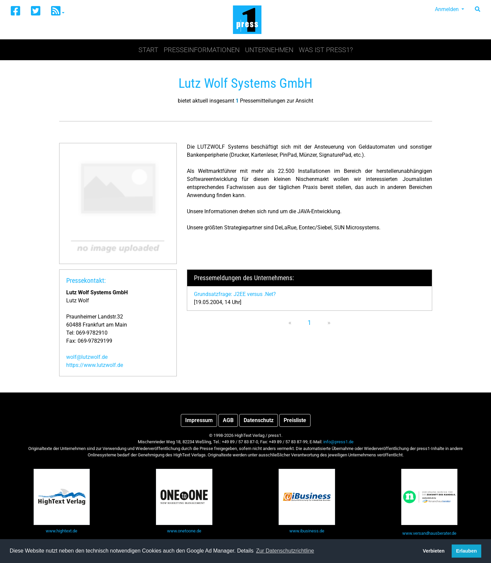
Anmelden (447, 9)
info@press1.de (338, 441)
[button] (58, 11)
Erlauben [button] (466, 551)
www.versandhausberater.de (429, 533)
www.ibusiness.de (306, 530)
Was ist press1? (326, 50)
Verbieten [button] (434, 551)
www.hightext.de (61, 530)
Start (148, 50)
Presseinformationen (202, 50)
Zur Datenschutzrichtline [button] (285, 551)
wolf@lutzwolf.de (87, 357)
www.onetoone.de (184, 530)
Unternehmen (269, 50)
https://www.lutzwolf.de (94, 365)
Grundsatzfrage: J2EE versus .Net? (235, 294)
